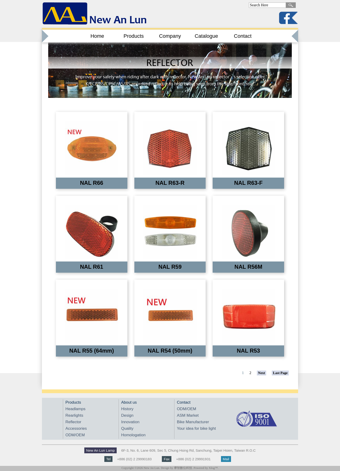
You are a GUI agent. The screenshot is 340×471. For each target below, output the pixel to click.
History (127, 409)
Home (97, 36)
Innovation (130, 422)
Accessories (76, 428)
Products (133, 36)
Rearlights (74, 415)
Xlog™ (213, 468)
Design (127, 415)
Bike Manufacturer (193, 422)
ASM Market (188, 415)
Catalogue (206, 36)
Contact (243, 36)
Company (170, 36)
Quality (127, 428)
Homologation (133, 435)
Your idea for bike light (196, 428)
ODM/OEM (75, 435)
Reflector (73, 422)
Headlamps (75, 409)
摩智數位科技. (183, 468)
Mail (226, 459)
